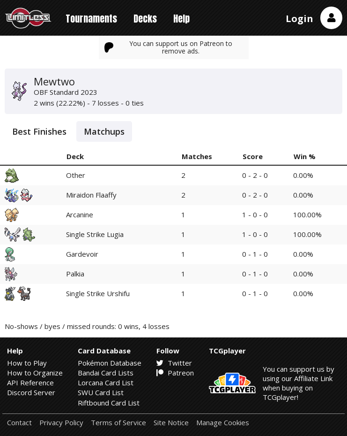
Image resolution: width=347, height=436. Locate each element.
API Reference (30, 382)
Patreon (175, 372)
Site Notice (171, 423)
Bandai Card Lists (105, 372)
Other (75, 175)
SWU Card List (101, 392)
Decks (145, 18)
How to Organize (35, 372)
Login (299, 18)
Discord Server (31, 392)
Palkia (75, 273)
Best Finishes (39, 131)
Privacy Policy (61, 423)
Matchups (104, 131)
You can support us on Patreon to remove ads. (168, 47)
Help (181, 18)
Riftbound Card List (109, 402)
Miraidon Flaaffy (91, 194)
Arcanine (79, 214)
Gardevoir (82, 254)
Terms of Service (118, 423)
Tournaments (91, 18)
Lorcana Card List (105, 382)
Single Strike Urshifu (98, 293)
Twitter (174, 362)
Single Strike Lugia (95, 234)
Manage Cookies (222, 423)
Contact (19, 423)
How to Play (27, 362)
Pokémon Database (109, 362)
